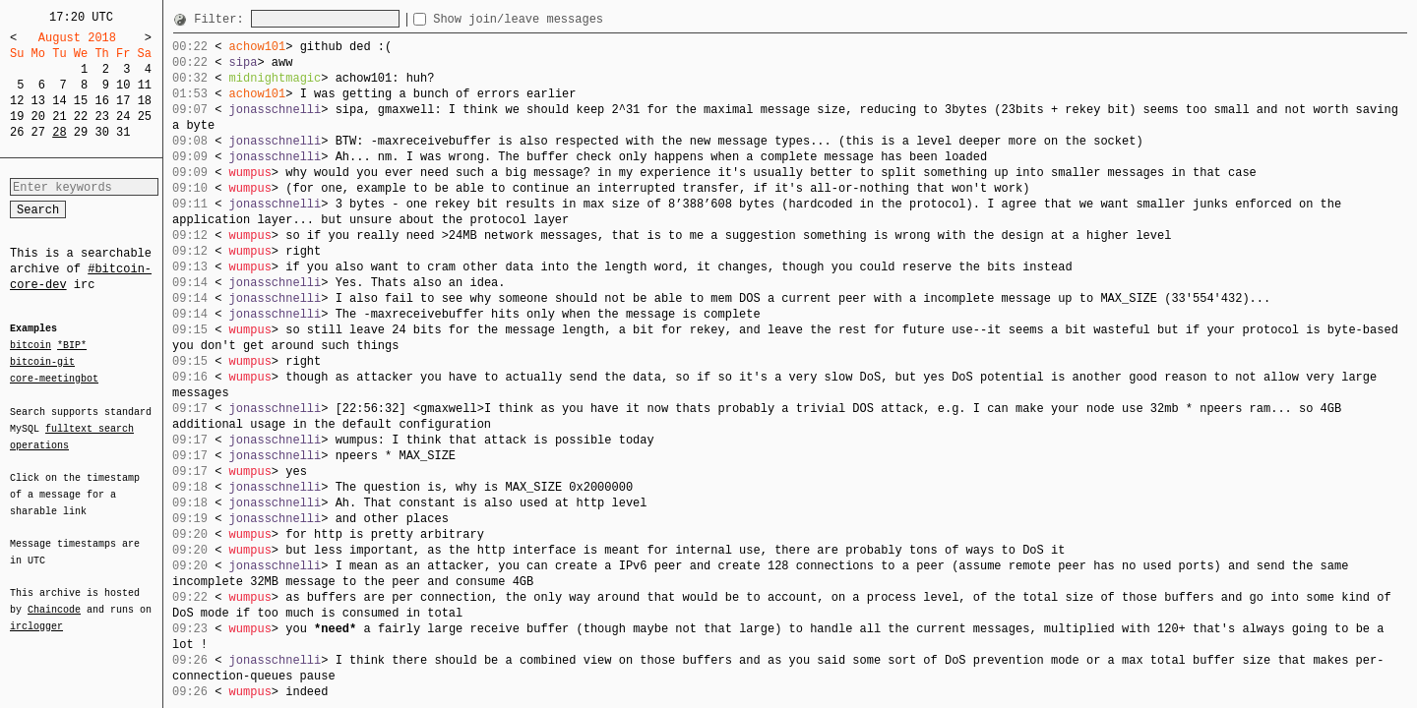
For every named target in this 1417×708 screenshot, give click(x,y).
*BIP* (72, 346)
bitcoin (30, 346)
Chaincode (54, 598)
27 (38, 132)
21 (59, 116)
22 (81, 116)
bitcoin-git (42, 362)
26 (17, 132)
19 (17, 116)
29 (81, 132)
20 (38, 116)
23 (101, 116)
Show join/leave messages (553, 19)
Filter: (222, 19)
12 (17, 100)
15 (81, 100)
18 (145, 100)
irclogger (36, 613)
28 (59, 132)
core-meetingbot (54, 377)
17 (123, 100)
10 (123, 85)
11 (145, 85)
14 (59, 100)
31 (123, 132)
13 (38, 100)
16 (101, 100)
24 (123, 116)
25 (145, 116)
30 (101, 132)
